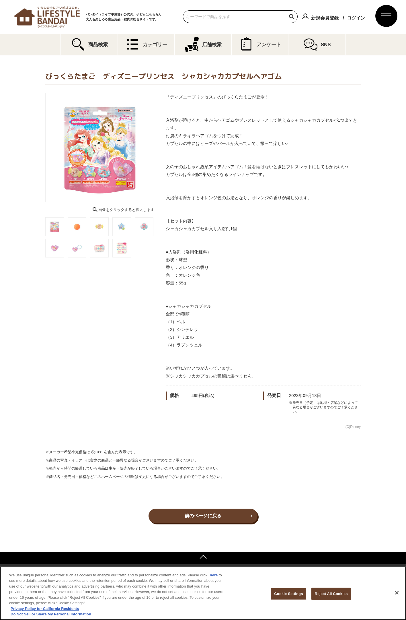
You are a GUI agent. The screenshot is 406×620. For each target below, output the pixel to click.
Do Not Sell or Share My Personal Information (51, 614)
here (214, 575)
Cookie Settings (288, 594)
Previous (41, 147)
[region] (203, 593)
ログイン (356, 18)
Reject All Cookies (331, 594)
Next (158, 147)
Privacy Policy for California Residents (45, 609)
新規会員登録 (325, 18)
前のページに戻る (203, 515)
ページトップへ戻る (203, 557)
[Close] (397, 592)
